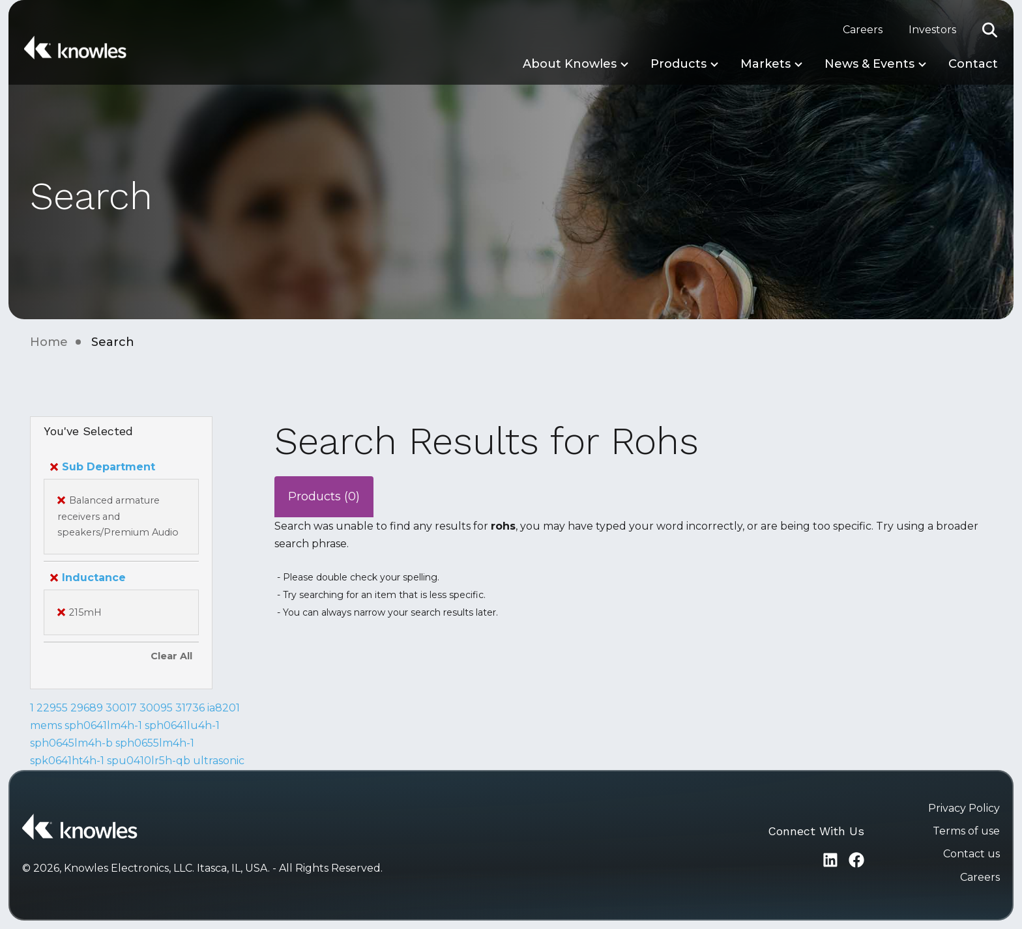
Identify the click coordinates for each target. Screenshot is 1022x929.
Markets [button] (765, 64)
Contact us (971, 854)
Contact (973, 64)
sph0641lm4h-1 (103, 725)
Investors (932, 29)
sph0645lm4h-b (71, 743)
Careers (863, 29)
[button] (990, 30)
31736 (190, 708)
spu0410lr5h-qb (148, 760)
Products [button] (678, 64)
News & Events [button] (869, 64)
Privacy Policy (964, 808)
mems (46, 725)
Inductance (88, 577)
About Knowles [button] (570, 64)
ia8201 (223, 708)
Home (49, 342)
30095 (156, 708)
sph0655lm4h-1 (154, 743)
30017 (121, 708)
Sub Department (102, 467)
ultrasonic (218, 760)
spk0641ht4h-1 (67, 760)
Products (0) (324, 496)
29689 (86, 708)
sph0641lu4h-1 (182, 725)
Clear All (171, 656)
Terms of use (966, 831)
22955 (52, 708)
